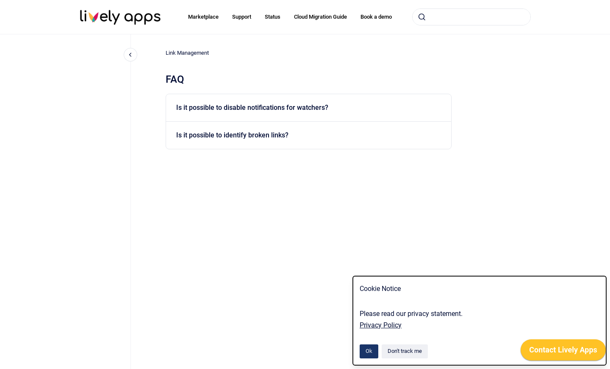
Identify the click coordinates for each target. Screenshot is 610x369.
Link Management (187, 53)
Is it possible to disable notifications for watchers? (252, 107)
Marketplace (203, 17)
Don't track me (405, 351)
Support (241, 17)
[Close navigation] (130, 55)
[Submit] (422, 17)
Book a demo (376, 17)
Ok (369, 351)
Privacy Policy (381, 325)
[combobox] (471, 17)
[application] (563, 352)
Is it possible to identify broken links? (232, 135)
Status (272, 17)
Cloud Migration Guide (320, 17)
